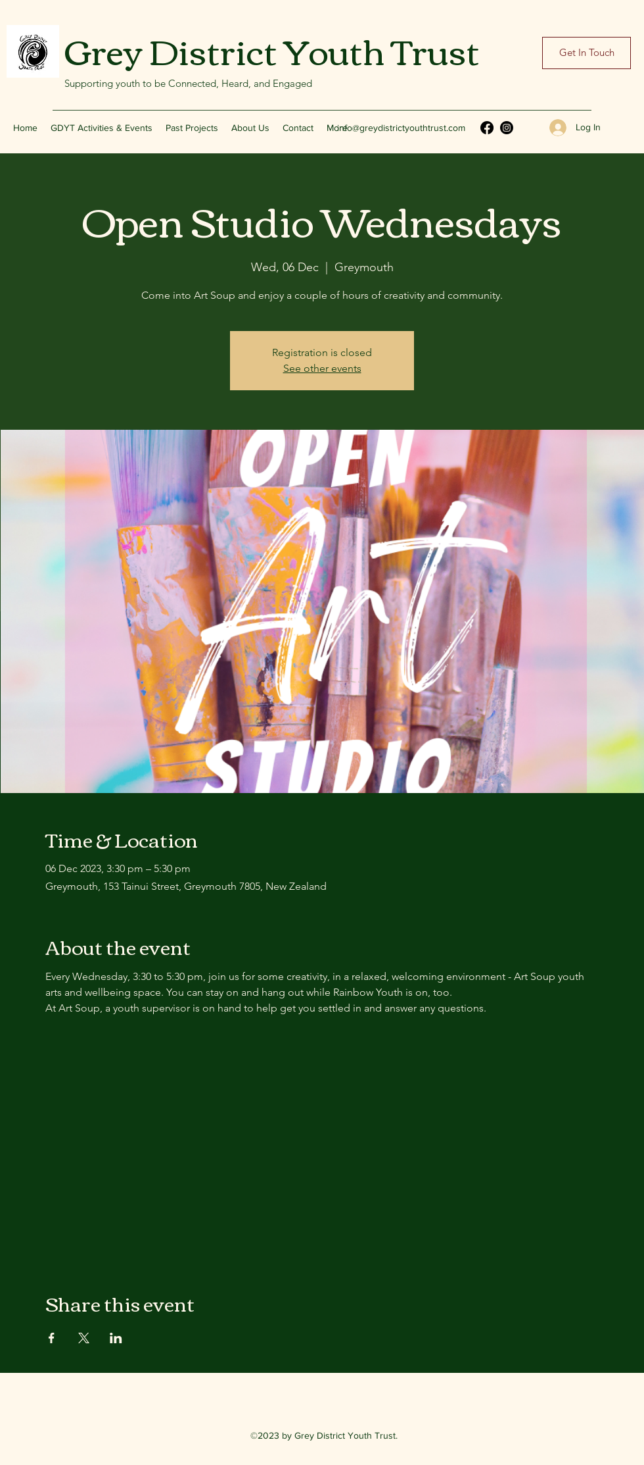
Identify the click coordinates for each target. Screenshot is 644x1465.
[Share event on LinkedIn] (116, 1338)
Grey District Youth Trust (272, 49)
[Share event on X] (84, 1338)
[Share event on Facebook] (51, 1338)
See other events (322, 368)
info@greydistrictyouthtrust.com (401, 127)
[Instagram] (506, 127)
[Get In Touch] (586, 53)
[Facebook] (487, 127)
